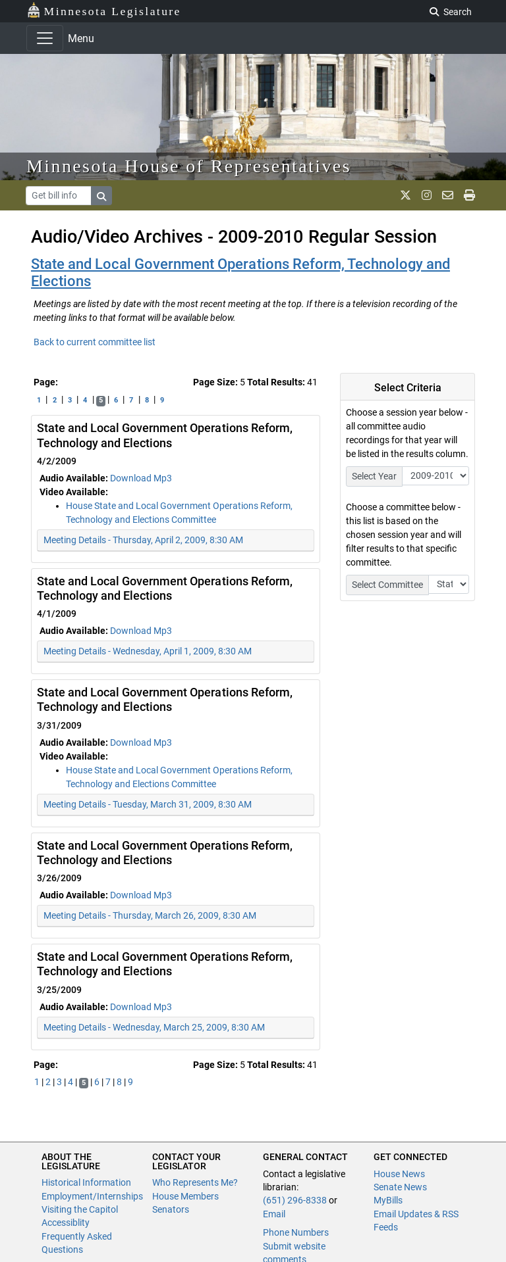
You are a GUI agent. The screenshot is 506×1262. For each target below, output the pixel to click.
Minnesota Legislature (103, 10)
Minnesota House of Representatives (188, 166)
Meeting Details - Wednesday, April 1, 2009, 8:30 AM (147, 651)
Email (274, 1214)
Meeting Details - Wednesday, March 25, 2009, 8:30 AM (154, 1027)
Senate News (400, 1187)
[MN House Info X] (405, 195)
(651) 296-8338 (295, 1200)
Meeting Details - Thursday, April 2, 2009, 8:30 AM (143, 540)
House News (399, 1174)
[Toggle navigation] (44, 38)
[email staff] (448, 195)
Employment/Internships (92, 1196)
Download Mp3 (141, 478)
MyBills (388, 1200)
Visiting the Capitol (80, 1209)
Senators (170, 1209)
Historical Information (86, 1182)
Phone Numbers (296, 1232)
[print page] (469, 195)
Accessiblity (66, 1222)
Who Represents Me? (195, 1182)
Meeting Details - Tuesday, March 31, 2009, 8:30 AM (147, 804)
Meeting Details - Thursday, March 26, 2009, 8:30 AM (149, 915)
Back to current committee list (94, 342)
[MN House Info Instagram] (426, 195)
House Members (185, 1196)
